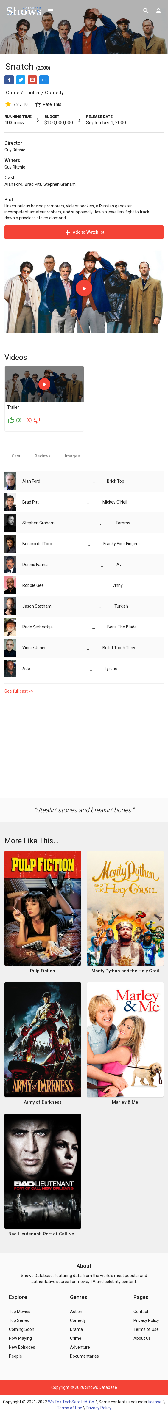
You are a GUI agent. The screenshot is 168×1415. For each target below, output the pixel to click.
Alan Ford (13, 184)
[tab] (15, 456)
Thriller (32, 92)
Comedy (54, 92)
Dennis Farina (35, 564)
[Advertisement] (84, 747)
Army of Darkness (43, 1102)
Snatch (19, 66)
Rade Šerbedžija (37, 627)
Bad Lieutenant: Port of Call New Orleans (42, 1234)
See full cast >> (18, 691)
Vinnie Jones (34, 647)
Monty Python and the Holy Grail (125, 971)
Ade (26, 668)
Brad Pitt (33, 184)
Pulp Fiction (42, 971)
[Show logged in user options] (158, 10)
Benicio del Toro (37, 543)
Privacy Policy (98, 1407)
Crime (12, 92)
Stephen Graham (59, 184)
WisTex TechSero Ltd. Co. (71, 1402)
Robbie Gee (33, 585)
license (154, 1402)
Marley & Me (125, 1102)
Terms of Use (69, 1407)
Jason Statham (37, 606)
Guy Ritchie (14, 149)
